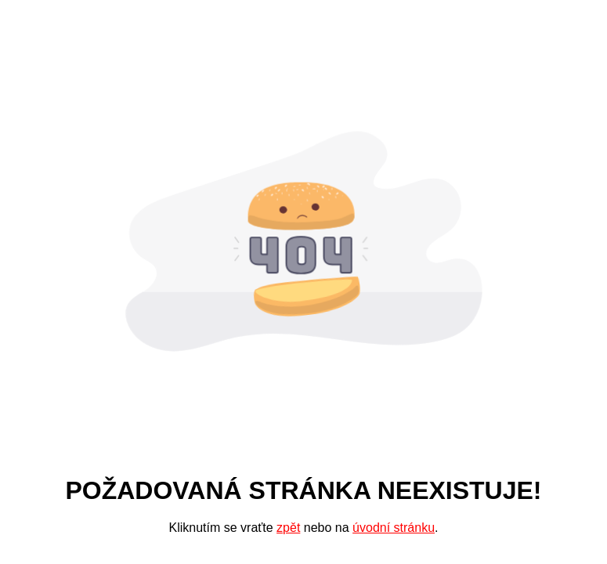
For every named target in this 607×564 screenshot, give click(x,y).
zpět (288, 527)
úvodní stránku (393, 527)
